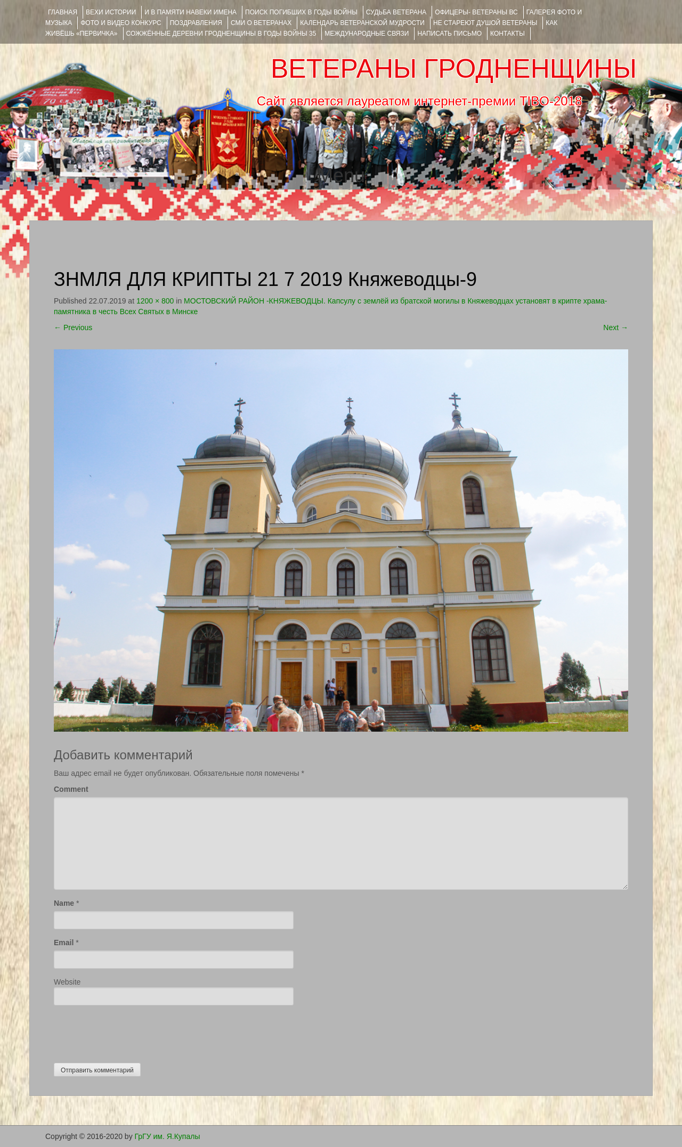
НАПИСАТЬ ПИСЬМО (449, 33)
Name (64, 903)
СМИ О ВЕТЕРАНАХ (261, 23)
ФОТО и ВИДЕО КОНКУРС (120, 23)
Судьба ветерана (396, 12)
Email (64, 942)
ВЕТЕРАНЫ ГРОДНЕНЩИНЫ (454, 68)
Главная (62, 12)
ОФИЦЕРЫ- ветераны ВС (476, 12)
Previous (73, 327)
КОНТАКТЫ (507, 33)
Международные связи (366, 33)
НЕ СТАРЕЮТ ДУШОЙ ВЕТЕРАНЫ (485, 23)
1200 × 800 (155, 301)
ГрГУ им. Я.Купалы (167, 1136)
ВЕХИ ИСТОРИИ (111, 12)
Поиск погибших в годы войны (301, 12)
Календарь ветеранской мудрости (362, 23)
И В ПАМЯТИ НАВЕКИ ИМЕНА (190, 12)
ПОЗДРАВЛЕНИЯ (196, 23)
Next (615, 327)
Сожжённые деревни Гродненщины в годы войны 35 (221, 33)
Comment (71, 789)
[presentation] (135, 1031)
